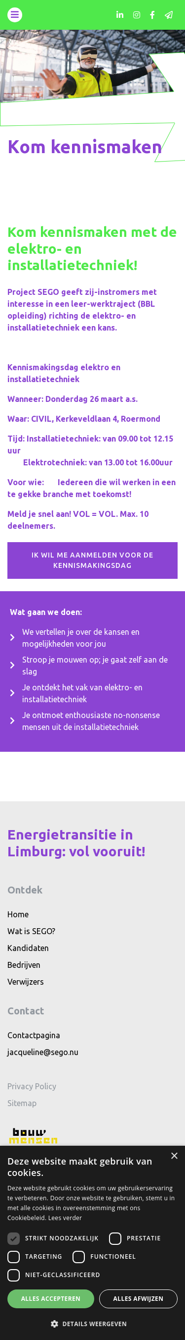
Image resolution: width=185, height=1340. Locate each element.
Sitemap (22, 1103)
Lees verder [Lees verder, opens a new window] (65, 1218)
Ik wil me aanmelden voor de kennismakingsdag (92, 560)
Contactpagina (33, 1035)
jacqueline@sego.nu (42, 1052)
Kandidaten (28, 948)
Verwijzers (25, 981)
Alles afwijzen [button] (138, 1298)
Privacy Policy (31, 1086)
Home (18, 914)
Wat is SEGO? (31, 931)
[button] (92, 1324)
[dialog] (92, 1243)
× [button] (174, 1156)
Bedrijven (23, 964)
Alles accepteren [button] (51, 1298)
